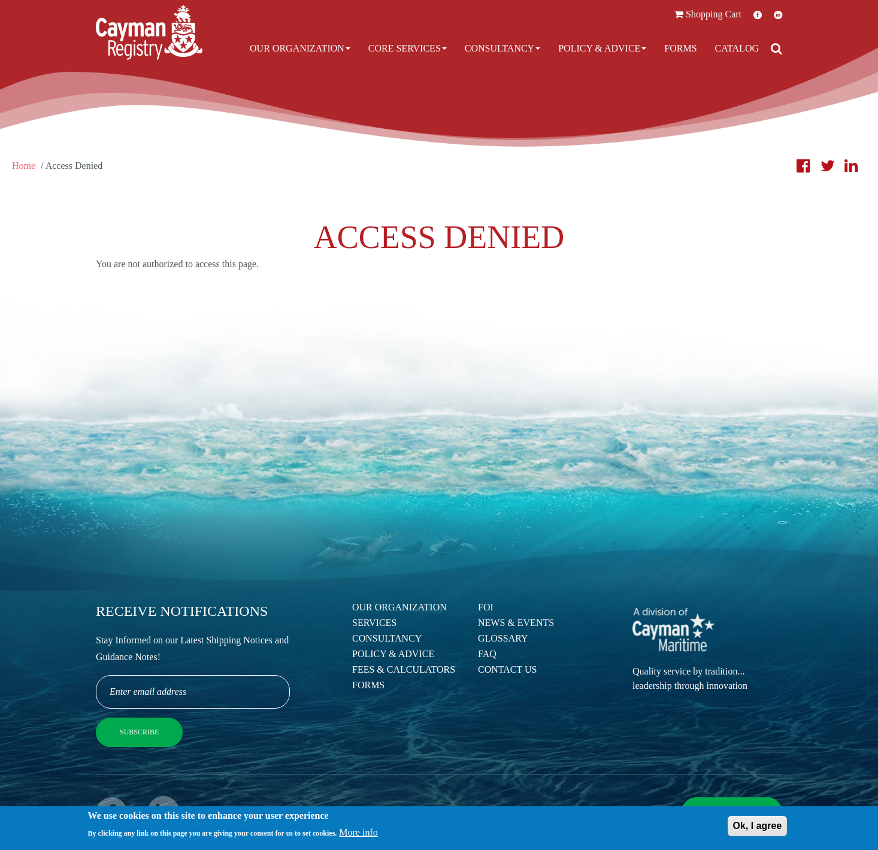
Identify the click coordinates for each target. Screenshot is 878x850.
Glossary (503, 638)
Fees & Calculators (403, 669)
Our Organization (300, 48)
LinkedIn (778, 14)
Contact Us (507, 669)
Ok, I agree (757, 829)
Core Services (407, 48)
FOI (486, 607)
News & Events (516, 623)
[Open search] (776, 49)
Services (374, 623)
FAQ (487, 654)
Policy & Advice (602, 48)
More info (358, 835)
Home (23, 166)
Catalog (737, 48)
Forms (680, 48)
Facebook (757, 14)
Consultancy (502, 48)
